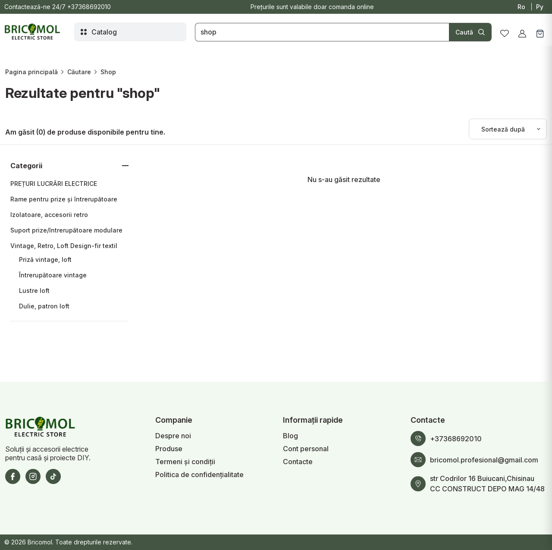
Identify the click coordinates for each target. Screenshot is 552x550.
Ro (521, 6)
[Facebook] (12, 476)
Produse (168, 448)
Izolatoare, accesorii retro (49, 214)
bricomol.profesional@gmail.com (484, 460)
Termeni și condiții (185, 461)
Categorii (26, 165)
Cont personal (306, 448)
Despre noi (173, 435)
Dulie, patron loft (44, 306)
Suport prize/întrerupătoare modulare (66, 230)
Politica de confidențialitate (199, 474)
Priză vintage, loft (45, 259)
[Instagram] (33, 476)
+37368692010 (89, 6)
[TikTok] (53, 476)
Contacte (298, 461)
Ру (539, 6)
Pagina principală (31, 71)
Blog (290, 435)
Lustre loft (34, 290)
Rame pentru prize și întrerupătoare (63, 199)
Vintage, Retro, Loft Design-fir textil (63, 245)
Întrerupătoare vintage (53, 275)
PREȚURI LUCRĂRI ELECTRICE (53, 183)
